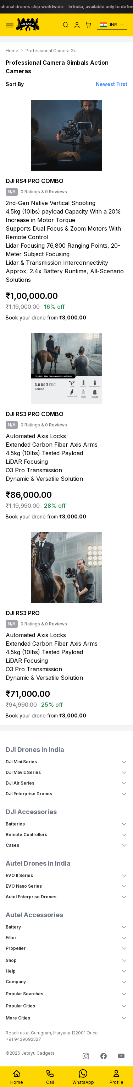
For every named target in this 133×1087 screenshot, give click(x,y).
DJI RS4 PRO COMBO (34, 180)
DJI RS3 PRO (23, 613)
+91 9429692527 (23, 1039)
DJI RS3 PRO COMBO (34, 414)
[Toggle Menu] (9, 25)
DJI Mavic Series (23, 772)
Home (12, 50)
